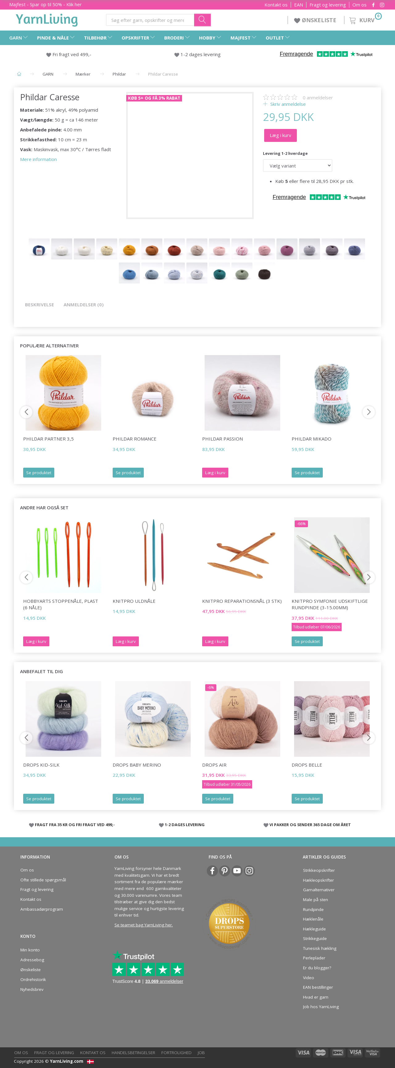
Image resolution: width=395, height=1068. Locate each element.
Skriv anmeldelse (287, 104)
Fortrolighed (176, 1052)
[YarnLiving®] (47, 19)
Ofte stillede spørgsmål (43, 880)
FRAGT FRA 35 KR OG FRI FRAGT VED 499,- (75, 824)
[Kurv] (364, 19)
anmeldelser (318, 97)
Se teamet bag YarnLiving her (143, 925)
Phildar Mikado (311, 439)
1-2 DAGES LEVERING (185, 824)
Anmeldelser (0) (84, 304)
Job (201, 1052)
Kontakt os (276, 5)
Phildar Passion (222, 439)
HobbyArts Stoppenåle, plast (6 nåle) (60, 604)
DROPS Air (214, 765)
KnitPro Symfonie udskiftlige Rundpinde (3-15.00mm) (330, 604)
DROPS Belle (307, 765)
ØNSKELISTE (316, 20)
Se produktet (38, 472)
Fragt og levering (328, 5)
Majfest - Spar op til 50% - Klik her (45, 4)
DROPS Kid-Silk (41, 765)
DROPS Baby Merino (137, 765)
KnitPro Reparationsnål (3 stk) (242, 601)
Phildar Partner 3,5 (48, 439)
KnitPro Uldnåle (134, 601)
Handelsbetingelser (133, 1052)
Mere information (38, 159)
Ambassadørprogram (41, 909)
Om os (359, 5)
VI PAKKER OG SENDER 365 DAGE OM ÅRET (310, 824)
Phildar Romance (134, 439)
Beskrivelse (39, 304)
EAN (298, 5)
